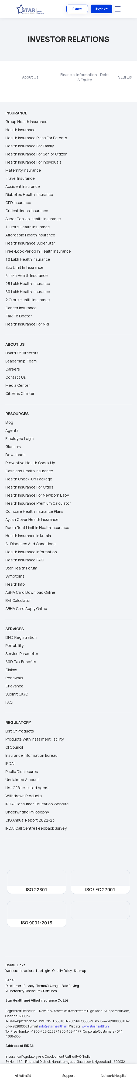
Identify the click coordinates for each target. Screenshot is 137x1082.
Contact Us (15, 377)
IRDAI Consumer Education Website (37, 803)
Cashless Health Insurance (29, 470)
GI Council (14, 747)
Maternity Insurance (23, 170)
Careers (12, 369)
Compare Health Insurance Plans (34, 511)
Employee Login (19, 438)
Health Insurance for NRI (27, 324)
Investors (27, 970)
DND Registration (21, 637)
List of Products (19, 731)
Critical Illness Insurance (26, 210)
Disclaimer (13, 985)
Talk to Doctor (18, 315)
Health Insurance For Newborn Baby (37, 495)
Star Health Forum (21, 568)
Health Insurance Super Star (30, 243)
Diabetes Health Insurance (29, 194)
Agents (12, 430)
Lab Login (43, 970)
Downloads (15, 454)
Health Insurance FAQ (24, 559)
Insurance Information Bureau (31, 755)
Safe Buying (70, 985)
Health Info (15, 584)
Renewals (14, 677)
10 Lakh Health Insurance (27, 259)
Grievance (14, 685)
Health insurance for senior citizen (36, 154)
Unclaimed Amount (22, 779)
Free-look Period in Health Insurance (38, 251)
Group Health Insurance (26, 121)
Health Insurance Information (31, 551)
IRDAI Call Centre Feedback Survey (36, 828)
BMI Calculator (18, 600)
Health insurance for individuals (33, 162)
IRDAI (10, 763)
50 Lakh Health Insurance (27, 291)
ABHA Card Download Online (30, 592)
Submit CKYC (16, 694)
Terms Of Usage (47, 985)
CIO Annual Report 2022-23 (30, 820)
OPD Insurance (18, 202)
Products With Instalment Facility (34, 739)
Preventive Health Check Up (30, 462)
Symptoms (15, 576)
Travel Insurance (20, 178)
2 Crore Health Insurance (27, 299)
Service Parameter (21, 653)
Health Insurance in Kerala (28, 535)
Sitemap (80, 970)
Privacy (28, 985)
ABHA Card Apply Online (26, 608)
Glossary (13, 446)
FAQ (8, 702)
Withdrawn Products (23, 795)
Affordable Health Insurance (30, 235)
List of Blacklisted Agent (27, 787)
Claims (11, 669)
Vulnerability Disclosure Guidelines (31, 991)
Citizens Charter (20, 393)
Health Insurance (20, 129)
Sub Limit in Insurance (24, 267)
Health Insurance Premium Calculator (38, 503)
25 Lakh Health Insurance (27, 283)
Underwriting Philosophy (27, 812)
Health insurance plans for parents (36, 137)
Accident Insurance (22, 186)
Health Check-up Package (28, 478)
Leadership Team (21, 361)
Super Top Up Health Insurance (33, 218)
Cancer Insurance (21, 307)
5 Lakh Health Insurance (26, 275)
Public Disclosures (21, 771)
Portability (14, 645)
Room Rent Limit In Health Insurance (37, 527)
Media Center (17, 385)
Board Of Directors (22, 352)
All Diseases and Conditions (30, 543)
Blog (9, 422)
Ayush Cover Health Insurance (32, 519)
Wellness (11, 970)
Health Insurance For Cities (29, 487)
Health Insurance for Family (29, 145)
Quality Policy (62, 970)
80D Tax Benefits (20, 661)
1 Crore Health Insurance (27, 226)
